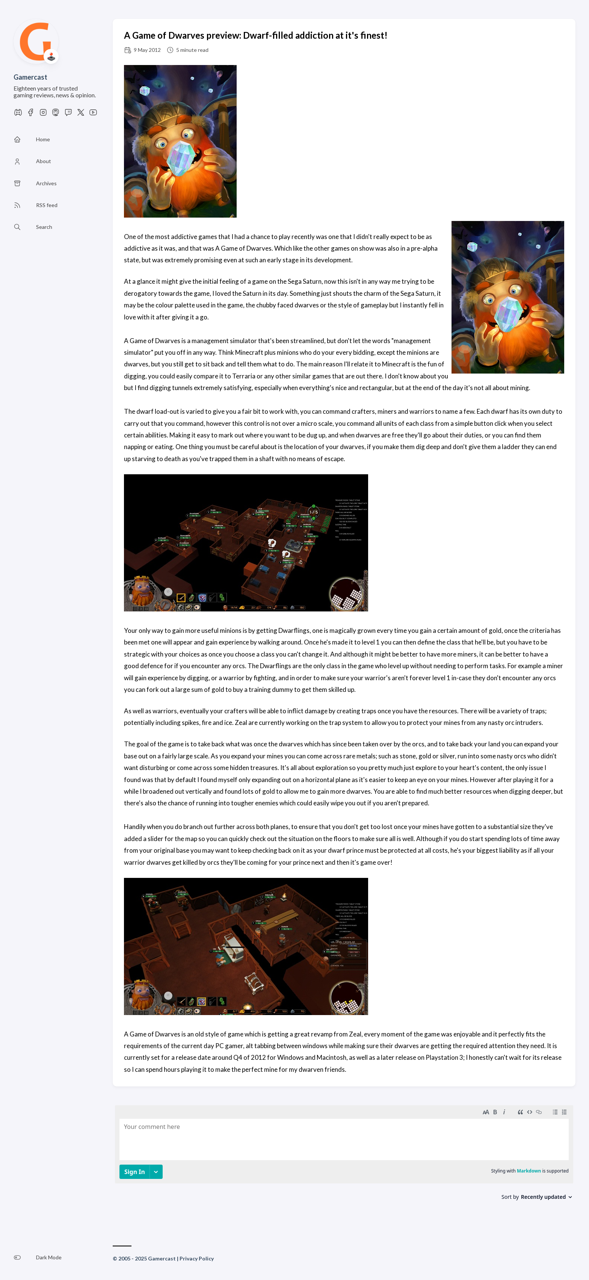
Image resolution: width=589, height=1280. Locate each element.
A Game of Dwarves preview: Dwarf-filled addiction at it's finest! (256, 35)
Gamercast (30, 77)
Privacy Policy (197, 1258)
